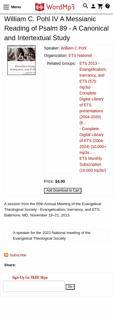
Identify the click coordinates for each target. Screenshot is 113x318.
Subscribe (18, 255)
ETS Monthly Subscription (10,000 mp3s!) (92, 164)
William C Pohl (74, 48)
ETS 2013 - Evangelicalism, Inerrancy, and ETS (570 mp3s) (93, 75)
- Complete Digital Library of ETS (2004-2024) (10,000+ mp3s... (92, 140)
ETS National (80, 55)
